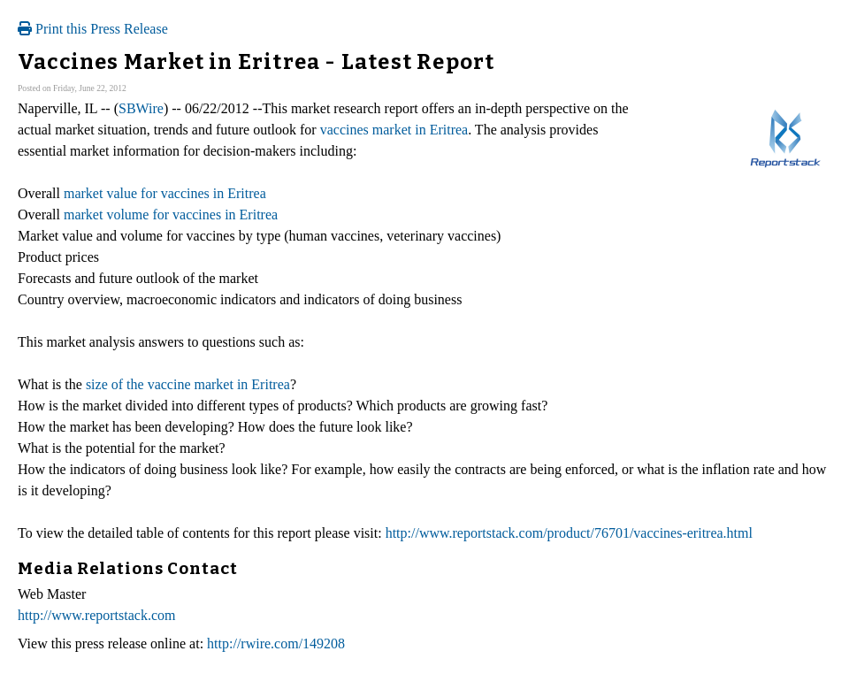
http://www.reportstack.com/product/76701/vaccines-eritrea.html (569, 532)
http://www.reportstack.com (96, 615)
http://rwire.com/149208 (276, 643)
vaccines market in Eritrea (394, 129)
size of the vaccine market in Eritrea (188, 384)
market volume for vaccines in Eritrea (171, 214)
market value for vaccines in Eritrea (165, 193)
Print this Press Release (93, 28)
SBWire (141, 108)
